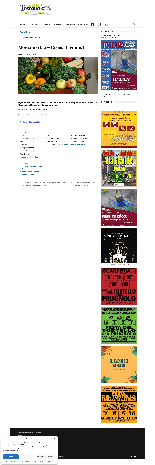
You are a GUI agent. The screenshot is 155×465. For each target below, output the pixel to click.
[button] (54, 439)
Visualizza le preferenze (45, 457)
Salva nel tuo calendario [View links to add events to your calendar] (31, 122)
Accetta (11, 457)
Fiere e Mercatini (26, 151)
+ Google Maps (62, 144)
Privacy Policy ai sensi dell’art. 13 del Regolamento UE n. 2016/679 (33, 461)
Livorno (37, 151)
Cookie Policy (9, 461)
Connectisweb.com (58, 456)
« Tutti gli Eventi (24, 32)
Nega (27, 457)
